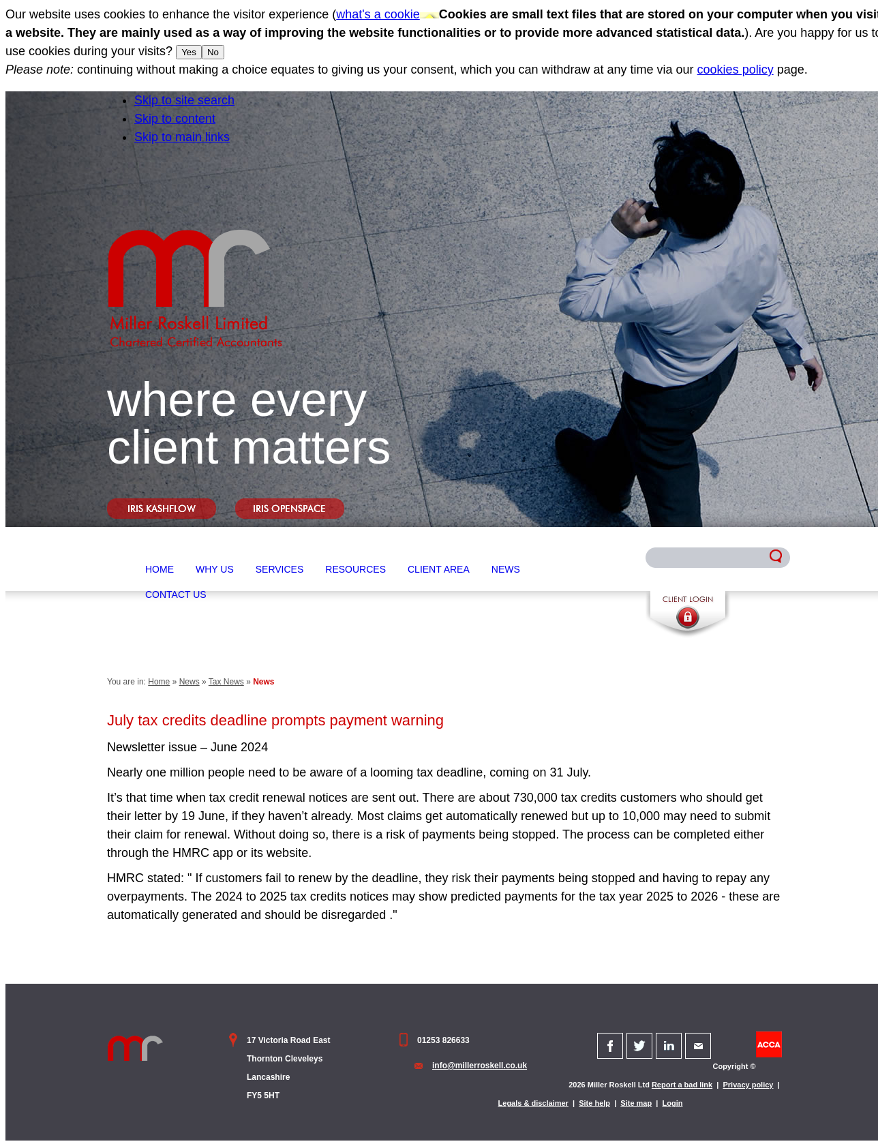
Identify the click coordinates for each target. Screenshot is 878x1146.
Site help (594, 1103)
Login (673, 1103)
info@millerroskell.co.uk (479, 1065)
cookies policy (735, 69)
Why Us (215, 569)
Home (159, 569)
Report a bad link (682, 1085)
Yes (188, 52)
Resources (355, 569)
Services (280, 569)
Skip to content (174, 118)
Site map (636, 1103)
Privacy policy (748, 1085)
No (213, 52)
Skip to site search (184, 100)
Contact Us (176, 594)
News (505, 569)
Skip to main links (182, 137)
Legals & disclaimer (533, 1103)
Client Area (439, 569)
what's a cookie (378, 14)
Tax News (226, 682)
